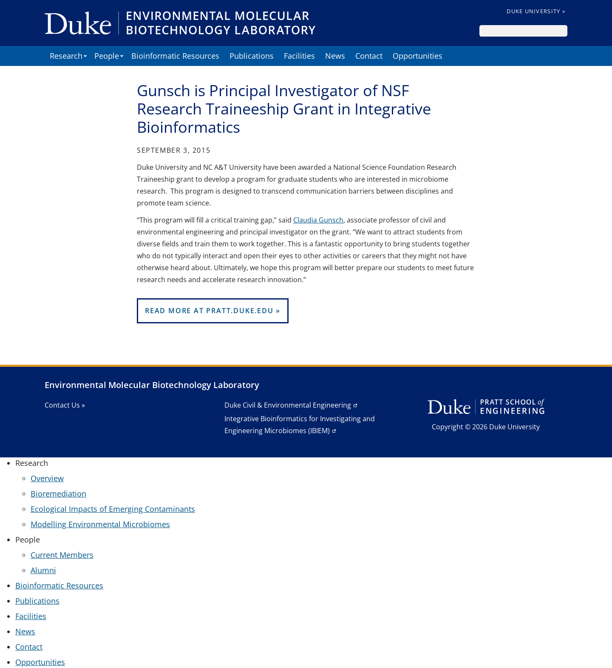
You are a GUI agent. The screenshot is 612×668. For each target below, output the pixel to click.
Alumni (43, 570)
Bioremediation (58, 493)
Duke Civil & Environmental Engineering (287, 405)
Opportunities (417, 56)
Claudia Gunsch (318, 220)
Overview (47, 478)
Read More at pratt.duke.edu (209, 310)
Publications (252, 56)
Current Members (62, 555)
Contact (368, 56)
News (335, 56)
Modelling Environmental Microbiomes (100, 524)
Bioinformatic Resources (175, 56)
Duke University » (536, 11)
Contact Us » (65, 405)
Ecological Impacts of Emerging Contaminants (113, 509)
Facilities (299, 56)
